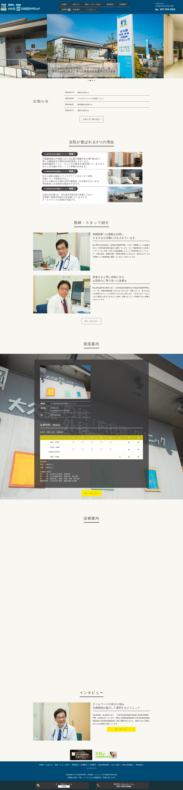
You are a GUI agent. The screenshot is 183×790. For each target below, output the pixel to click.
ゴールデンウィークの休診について (90, 98)
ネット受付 (63, 784)
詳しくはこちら (91, 321)
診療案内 (102, 7)
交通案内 (84, 7)
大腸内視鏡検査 (103, 765)
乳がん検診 (115, 765)
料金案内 (116, 7)
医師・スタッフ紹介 (105, 3)
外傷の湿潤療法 (127, 765)
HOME (66, 3)
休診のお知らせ (83, 92)
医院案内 (67, 7)
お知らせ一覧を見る (91, 119)
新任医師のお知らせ (84, 104)
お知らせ (82, 3)
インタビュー (69, 10)
